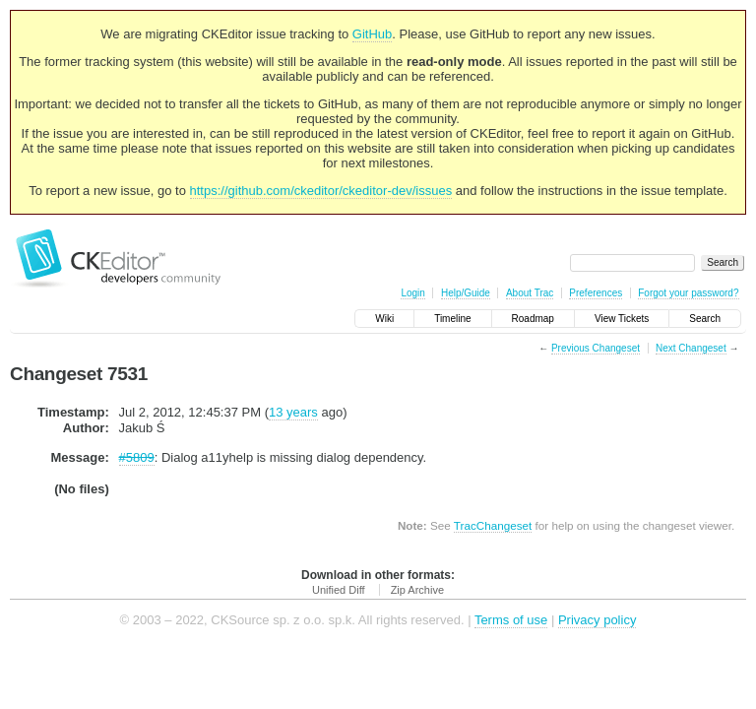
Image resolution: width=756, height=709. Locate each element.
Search (705, 318)
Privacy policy (597, 619)
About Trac (529, 293)
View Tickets (622, 318)
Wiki (384, 318)
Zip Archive (417, 590)
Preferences (595, 293)
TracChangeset (493, 525)
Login (412, 293)
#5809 (137, 457)
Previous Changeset (595, 348)
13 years (293, 412)
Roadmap (533, 318)
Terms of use (510, 619)
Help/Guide (465, 293)
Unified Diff (338, 590)
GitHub (372, 34)
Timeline (452, 318)
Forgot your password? (688, 293)
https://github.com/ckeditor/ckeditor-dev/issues (321, 190)
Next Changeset (691, 348)
